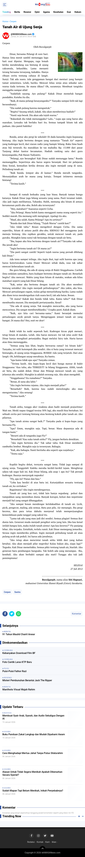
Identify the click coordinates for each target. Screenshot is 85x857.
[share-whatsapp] (18, 613)
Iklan (54, 842)
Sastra (17, 592)
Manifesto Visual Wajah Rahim (18, 689)
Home (5, 21)
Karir (47, 842)
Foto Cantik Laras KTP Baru (17, 662)
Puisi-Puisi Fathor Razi (14, 671)
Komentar (76, 613)
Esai (69, 12)
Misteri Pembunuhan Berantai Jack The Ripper (27, 680)
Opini (37, 12)
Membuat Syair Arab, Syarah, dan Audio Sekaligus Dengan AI (33, 717)
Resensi (27, 12)
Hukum (77, 12)
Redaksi (31, 842)
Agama (46, 12)
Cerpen (7, 592)
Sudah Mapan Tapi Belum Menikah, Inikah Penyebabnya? (32, 790)
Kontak (40, 842)
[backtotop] (42, 849)
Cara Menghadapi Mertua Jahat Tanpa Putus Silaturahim (32, 753)
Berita (17, 12)
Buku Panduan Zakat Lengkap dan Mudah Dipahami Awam (33, 734)
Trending (6, 12)
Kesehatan (58, 12)
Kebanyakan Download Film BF (18, 653)
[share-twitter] (11, 613)
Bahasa (8, 713)
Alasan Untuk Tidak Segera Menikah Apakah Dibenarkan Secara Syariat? (32, 773)
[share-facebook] (5, 613)
